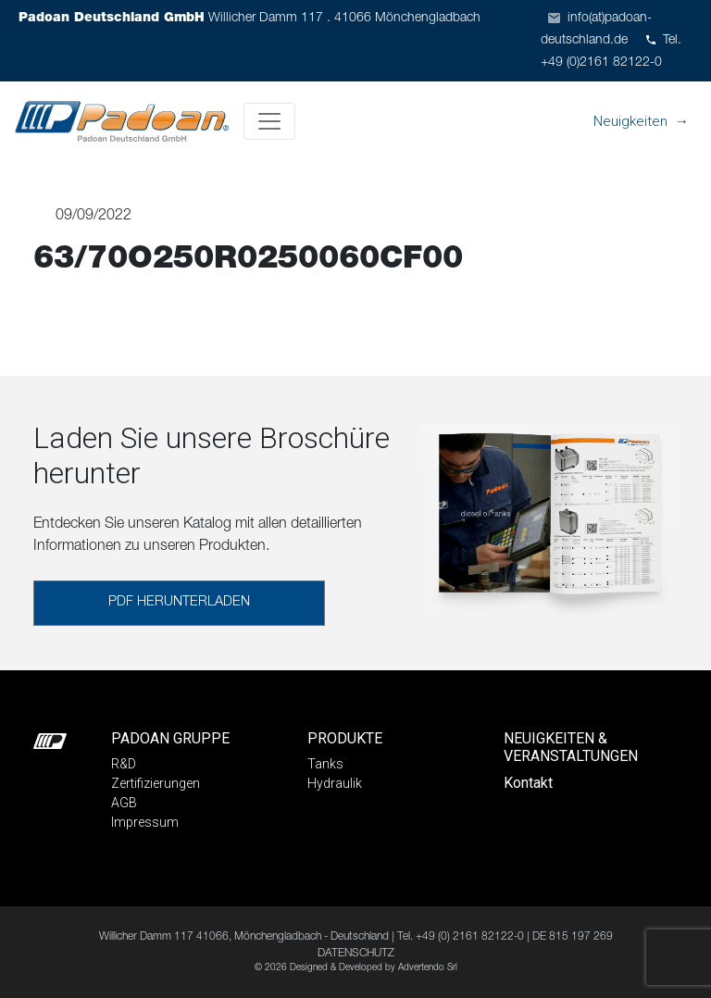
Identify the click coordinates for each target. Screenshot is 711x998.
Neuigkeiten (630, 121)
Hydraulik (334, 783)
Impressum (145, 822)
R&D (123, 763)
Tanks (325, 763)
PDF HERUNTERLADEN (179, 602)
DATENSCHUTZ (356, 953)
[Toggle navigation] (269, 121)
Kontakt (528, 783)
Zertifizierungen (155, 783)
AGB (124, 802)
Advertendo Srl (427, 968)
